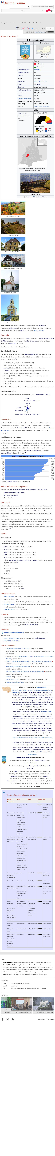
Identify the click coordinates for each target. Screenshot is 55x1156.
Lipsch (27, 721)
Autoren (16, 965)
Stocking (43, 747)
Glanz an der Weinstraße (20, 740)
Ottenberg (16, 726)
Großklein (27, 414)
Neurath (26, 763)
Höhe (19, 84)
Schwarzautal (43, 704)
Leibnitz (36, 70)
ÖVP (45, 113)
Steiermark (40, 67)
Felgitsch (15, 714)
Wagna (37, 707)
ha (27, 347)
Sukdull (38, 730)
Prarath (46, 726)
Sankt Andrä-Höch (41, 700)
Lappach (32, 718)
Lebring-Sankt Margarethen (29, 697)
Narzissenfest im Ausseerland (45, 1012)
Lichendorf (47, 718)
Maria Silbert (21, 428)
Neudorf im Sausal (26, 723)
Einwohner (21, 87)
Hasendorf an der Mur (18, 716)
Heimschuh (36, 414)
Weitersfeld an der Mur (36, 733)
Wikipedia (36, 962)
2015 (5, 555)
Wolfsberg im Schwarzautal (45, 749)
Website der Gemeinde (11, 641)
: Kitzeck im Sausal (14, 633)
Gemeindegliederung (23, 757)
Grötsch (41, 714)
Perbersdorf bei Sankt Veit (26, 726)
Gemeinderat (22, 116)
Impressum (50, 1019)
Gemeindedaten (32, 197)
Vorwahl (20, 96)
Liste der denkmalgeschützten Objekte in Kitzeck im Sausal (28, 490)
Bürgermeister (22, 113)
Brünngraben (44, 711)
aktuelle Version (40, 32)
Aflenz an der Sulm (17, 711)
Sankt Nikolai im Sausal (27, 400)
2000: (5, 547)
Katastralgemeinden (31, 354)
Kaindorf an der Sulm (45, 740)
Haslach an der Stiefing (29, 716)
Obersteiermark (31, 341)
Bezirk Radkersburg (42, 752)
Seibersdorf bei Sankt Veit (23, 730)
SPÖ (48, 129)
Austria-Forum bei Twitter (7, 1019)
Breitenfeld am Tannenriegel (26, 737)
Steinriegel (33, 763)
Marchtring (37, 721)
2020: (5, 557)
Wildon (42, 707)
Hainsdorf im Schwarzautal (33, 740)
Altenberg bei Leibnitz (28, 711)
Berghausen (16, 737)
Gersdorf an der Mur (33, 714)
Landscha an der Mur (24, 718)
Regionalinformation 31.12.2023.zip (17, 649)
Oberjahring (41, 723)
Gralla (43, 693)
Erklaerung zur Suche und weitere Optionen (42, 6)
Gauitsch (6, 371)
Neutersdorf (35, 723)
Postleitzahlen (22, 93)
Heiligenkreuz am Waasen (21, 695)
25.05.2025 (11, 965)
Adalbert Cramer (9, 604)
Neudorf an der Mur (16, 723)
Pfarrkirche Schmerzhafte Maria (14, 493)
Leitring (41, 718)
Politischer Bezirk (23, 70)
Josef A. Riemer (9, 602)
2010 (5, 552)
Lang (18, 697)
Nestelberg (48, 721)
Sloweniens (13, 343)
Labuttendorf (15, 718)
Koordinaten (22, 81)
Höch (37, 716)
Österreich (39, 64)
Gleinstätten (19, 414)
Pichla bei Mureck (38, 726)
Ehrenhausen (37, 737)
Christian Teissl (9, 610)
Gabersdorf (23, 693)
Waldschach (27, 733)
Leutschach (15, 742)
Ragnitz (33, 700)
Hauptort (21, 75)
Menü (22, 11)
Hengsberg (41, 695)
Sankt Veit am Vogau (45, 744)
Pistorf (33, 742)
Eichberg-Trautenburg (46, 737)
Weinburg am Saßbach (24, 749)
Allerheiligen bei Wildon (19, 690)
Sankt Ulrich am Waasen (33, 744)
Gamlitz (30, 693)
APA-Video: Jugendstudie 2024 (23, 1012)
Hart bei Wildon (47, 714)
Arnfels (30, 690)
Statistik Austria (43, 197)
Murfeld (28, 742)
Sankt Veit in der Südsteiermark (28, 704)
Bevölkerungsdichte (24, 90)
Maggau (31, 721)
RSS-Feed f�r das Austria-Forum (12, 1019)
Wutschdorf (47, 733)
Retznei (51, 742)
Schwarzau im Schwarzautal (25, 747)
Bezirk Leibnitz (39, 330)
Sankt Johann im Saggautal (35, 702)
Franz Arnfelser (9, 597)
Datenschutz (41, 1019)
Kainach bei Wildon (47, 716)
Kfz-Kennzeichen (23, 72)
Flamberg (21, 714)
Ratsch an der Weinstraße (42, 742)
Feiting (49, 711)
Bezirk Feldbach (32, 752)
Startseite (2, 3)
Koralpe (27, 338)
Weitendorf (35, 749)
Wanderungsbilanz (33, 450)
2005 (5, 549)
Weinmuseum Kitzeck (11, 495)
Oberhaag (27, 700)
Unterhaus (43, 730)
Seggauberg (37, 747)
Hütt (40, 716)
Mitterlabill (21, 742)
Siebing (33, 730)
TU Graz (50, 10)
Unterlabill (49, 730)
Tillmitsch (36, 401)
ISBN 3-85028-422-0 (31, 625)
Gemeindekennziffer (24, 99)
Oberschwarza (48, 723)
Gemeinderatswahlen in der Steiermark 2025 (23, 560)
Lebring (37, 718)
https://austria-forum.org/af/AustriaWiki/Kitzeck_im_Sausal (28, 988)
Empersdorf (15, 693)
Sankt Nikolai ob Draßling (21, 744)
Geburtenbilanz (6, 453)
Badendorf (37, 711)
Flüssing (26, 714)
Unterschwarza (19, 733)
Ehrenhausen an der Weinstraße (42, 690)
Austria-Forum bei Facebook (2, 1019)
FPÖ (48, 131)
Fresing (6, 368)
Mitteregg (43, 721)
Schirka (28, 728)
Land (19, 67)
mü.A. (39, 84)
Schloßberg (15, 747)
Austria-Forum (14, 3)
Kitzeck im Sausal (38, 757)
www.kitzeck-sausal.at (41, 107)
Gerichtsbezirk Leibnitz (42, 395)
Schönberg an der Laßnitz (36, 728)
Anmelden (49, 29)
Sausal (22, 330)
